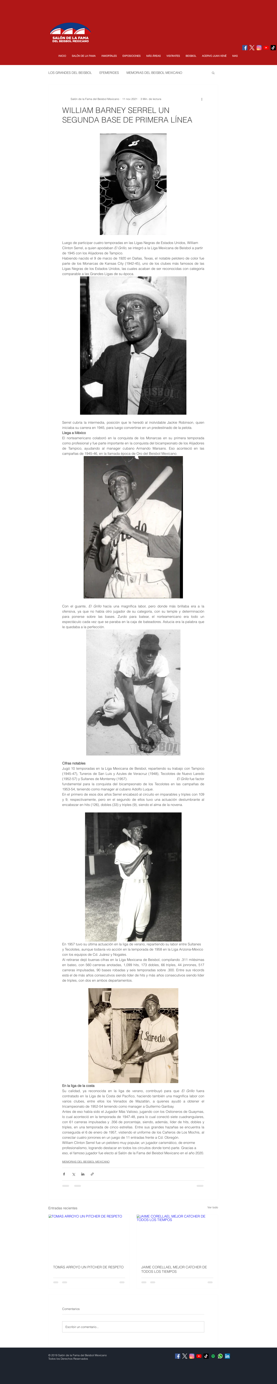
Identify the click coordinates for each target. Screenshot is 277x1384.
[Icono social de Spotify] (213, 1356)
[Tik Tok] (273, 47)
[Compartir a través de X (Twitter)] (73, 1174)
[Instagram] (259, 47)
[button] (83, 56)
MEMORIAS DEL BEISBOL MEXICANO (154, 73)
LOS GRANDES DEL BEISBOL (70, 73)
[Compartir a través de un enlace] (92, 1174)
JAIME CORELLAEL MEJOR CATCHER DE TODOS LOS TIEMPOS (174, 1269)
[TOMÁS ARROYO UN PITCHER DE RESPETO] (89, 1237)
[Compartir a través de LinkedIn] (83, 1174)
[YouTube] (266, 47)
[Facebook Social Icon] (244, 47)
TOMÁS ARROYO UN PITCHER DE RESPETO (88, 1267)
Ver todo (213, 1207)
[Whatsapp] (220, 1356)
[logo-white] (252, 47)
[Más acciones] (202, 99)
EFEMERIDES (109, 73)
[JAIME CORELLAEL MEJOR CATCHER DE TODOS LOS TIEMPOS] (177, 1237)
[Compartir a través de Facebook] (64, 1174)
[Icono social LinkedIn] (227, 1356)
